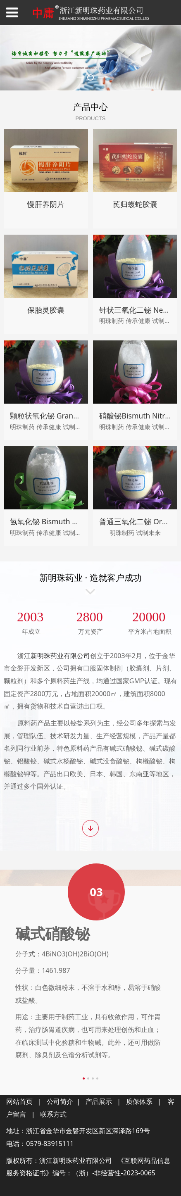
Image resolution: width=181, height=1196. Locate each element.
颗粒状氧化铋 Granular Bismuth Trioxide (78, 635)
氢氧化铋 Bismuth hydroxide (58, 741)
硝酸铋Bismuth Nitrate (137, 635)
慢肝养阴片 (45, 424)
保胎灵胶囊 (45, 530)
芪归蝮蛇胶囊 (135, 424)
